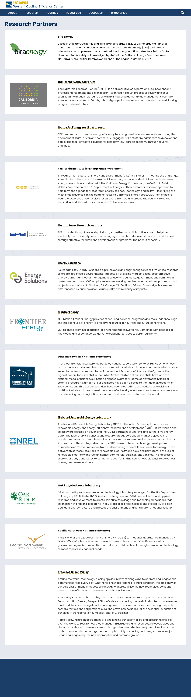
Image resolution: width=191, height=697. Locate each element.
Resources (74, 13)
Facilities (53, 13)
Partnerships (119, 13)
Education (96, 13)
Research (32, 13)
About (13, 13)
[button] (182, 12)
